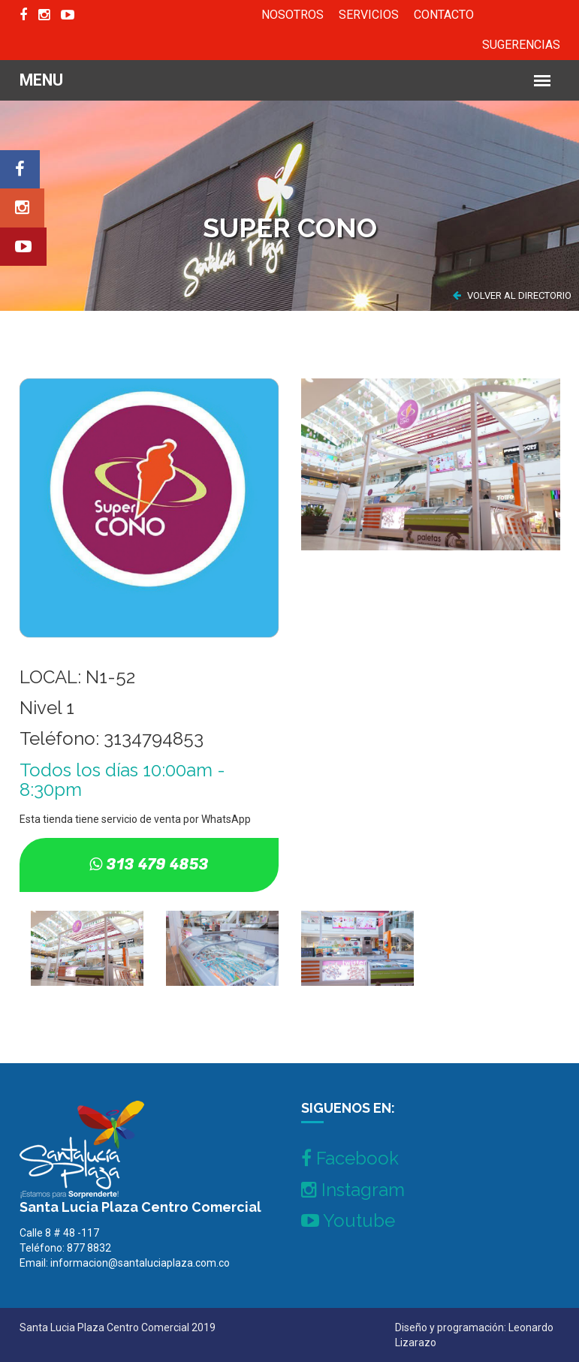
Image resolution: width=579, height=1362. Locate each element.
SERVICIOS (369, 15)
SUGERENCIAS (521, 45)
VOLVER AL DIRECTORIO (512, 295)
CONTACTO (444, 15)
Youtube (348, 1220)
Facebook (350, 1158)
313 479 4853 (157, 864)
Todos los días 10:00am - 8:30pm (122, 779)
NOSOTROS (292, 15)
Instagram (353, 1190)
